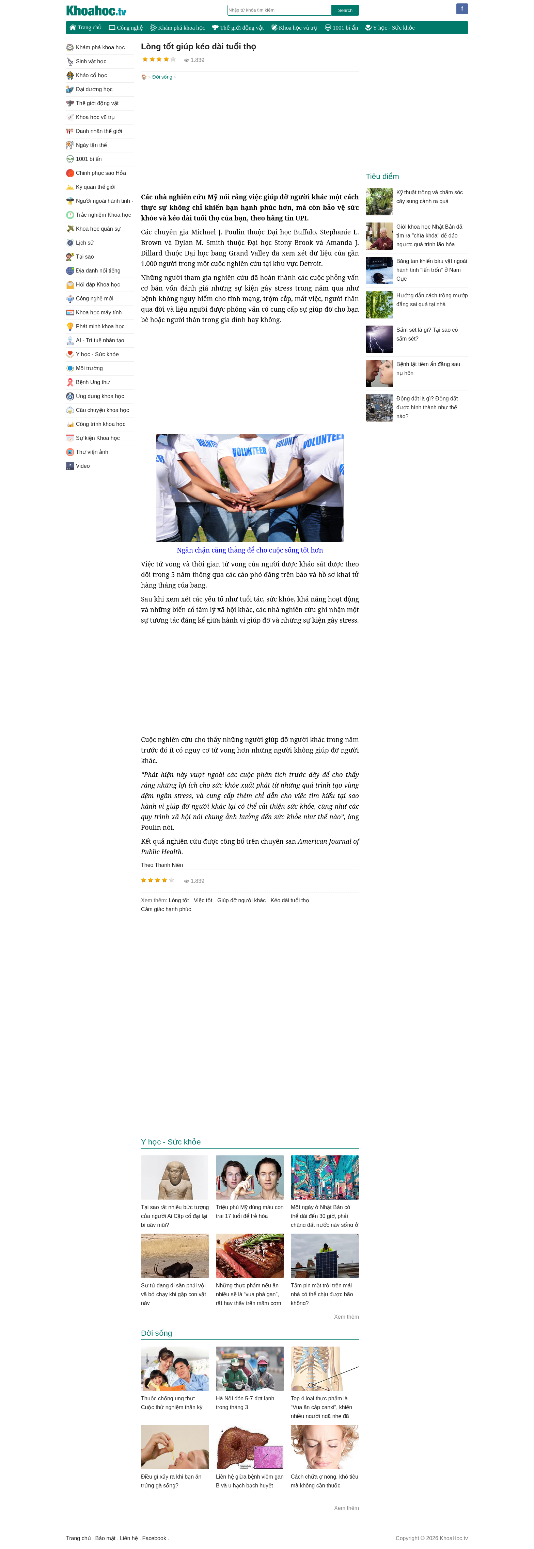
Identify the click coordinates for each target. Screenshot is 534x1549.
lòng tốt (179, 900)
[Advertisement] (250, 136)
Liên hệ (129, 1537)
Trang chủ (85, 27)
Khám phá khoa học (177, 27)
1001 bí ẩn (341, 27)
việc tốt (203, 900)
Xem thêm (346, 1316)
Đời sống (162, 77)
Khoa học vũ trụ (294, 27)
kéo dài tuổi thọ (290, 900)
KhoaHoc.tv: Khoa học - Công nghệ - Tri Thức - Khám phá (103, 10)
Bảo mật (105, 1537)
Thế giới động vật (238, 27)
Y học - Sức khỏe (390, 27)
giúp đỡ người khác (241, 900)
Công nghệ (126, 27)
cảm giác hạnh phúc (166, 908)
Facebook (154, 1537)
